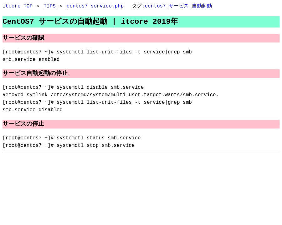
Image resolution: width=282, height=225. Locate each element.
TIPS (49, 6)
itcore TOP (18, 6)
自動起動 (202, 6)
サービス (179, 6)
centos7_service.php (95, 6)
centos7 (155, 6)
